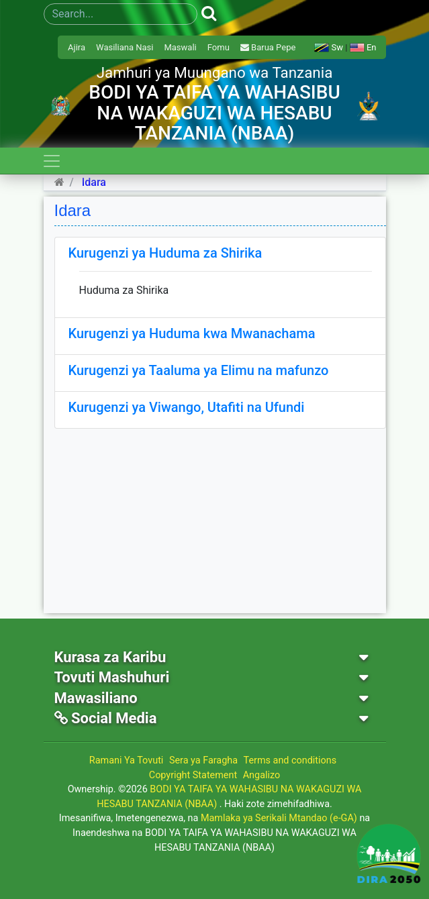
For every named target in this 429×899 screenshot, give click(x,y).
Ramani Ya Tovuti (126, 760)
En (363, 47)
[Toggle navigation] (52, 161)
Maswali (180, 47)
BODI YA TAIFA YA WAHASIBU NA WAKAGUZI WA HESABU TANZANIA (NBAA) (229, 797)
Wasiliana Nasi (124, 47)
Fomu (218, 47)
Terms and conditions (290, 760)
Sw (328, 47)
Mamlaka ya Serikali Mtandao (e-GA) (279, 818)
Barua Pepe (267, 47)
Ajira (76, 47)
